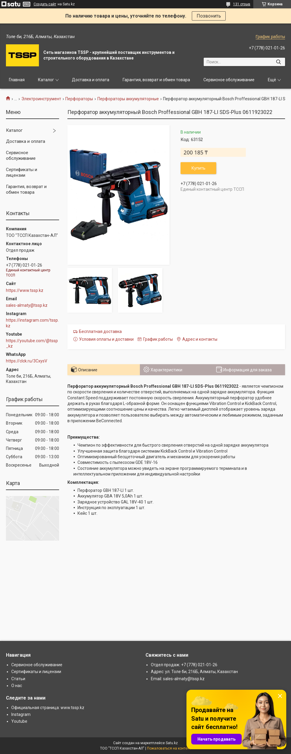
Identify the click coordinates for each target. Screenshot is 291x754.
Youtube (19, 721)
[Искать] (278, 62)
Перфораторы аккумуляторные (128, 98)
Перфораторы (79, 98)
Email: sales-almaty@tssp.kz (178, 678)
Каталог (46, 79)
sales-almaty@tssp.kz (27, 305)
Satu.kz (172, 743)
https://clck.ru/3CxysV (26, 361)
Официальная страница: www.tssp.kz (47, 707)
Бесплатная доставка (100, 331)
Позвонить (209, 16)
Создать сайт (45, 4)
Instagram (21, 714)
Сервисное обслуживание (228, 79)
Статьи (18, 678)
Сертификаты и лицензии (21, 172)
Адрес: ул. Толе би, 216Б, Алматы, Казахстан (194, 671)
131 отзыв (241, 4)
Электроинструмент (41, 98)
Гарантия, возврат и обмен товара (156, 79)
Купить (198, 168)
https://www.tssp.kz (24, 290)
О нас (16, 685)
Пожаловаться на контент (169, 748)
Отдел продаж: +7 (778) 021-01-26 (184, 664)
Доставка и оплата (90, 79)
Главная (17, 79)
